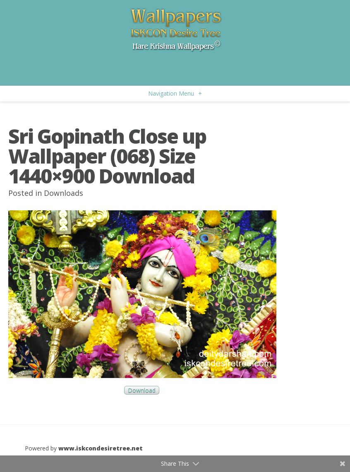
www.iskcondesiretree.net (100, 448)
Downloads (63, 193)
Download (142, 390)
